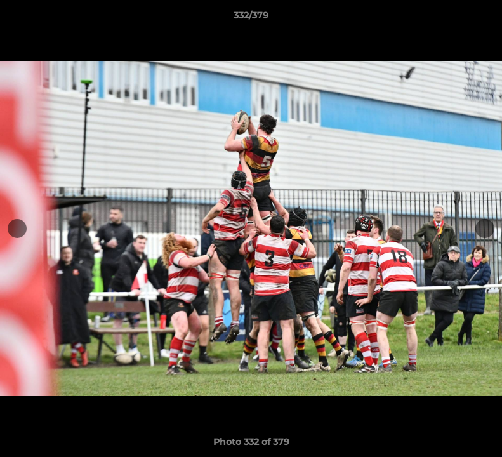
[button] (479, 18)
